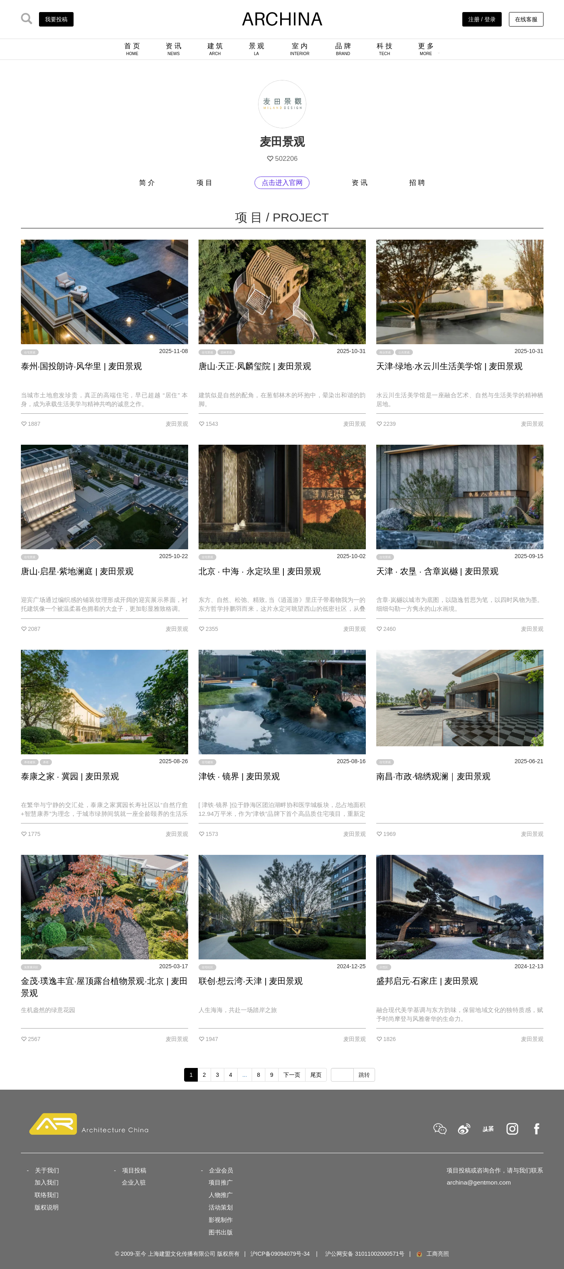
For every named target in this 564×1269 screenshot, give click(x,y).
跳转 (364, 1075)
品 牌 (343, 49)
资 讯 (173, 49)
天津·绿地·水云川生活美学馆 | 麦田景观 (449, 366)
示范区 (383, 967)
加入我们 (47, 1182)
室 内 (300, 49)
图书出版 (221, 1232)
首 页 (132, 49)
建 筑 (215, 49)
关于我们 (47, 1170)
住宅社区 (207, 967)
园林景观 (226, 352)
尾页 (316, 1075)
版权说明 (47, 1207)
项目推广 (221, 1182)
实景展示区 (31, 967)
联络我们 (47, 1194)
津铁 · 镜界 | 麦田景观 (239, 776)
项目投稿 (134, 1170)
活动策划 (221, 1207)
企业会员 (221, 1170)
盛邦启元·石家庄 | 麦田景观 (427, 981)
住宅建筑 (207, 762)
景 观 (257, 49)
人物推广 (221, 1194)
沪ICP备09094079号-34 (280, 1254)
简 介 (147, 183)
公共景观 (404, 352)
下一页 (291, 1075)
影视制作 (221, 1219)
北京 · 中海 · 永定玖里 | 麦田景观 (260, 571)
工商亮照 (432, 1254)
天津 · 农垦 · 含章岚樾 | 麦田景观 (437, 571)
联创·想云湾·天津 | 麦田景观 (251, 981)
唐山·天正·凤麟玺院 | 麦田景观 (255, 366)
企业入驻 (134, 1182)
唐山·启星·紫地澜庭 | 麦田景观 (77, 571)
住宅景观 (29, 352)
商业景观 (385, 352)
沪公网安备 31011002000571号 (364, 1254)
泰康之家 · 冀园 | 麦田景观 (70, 776)
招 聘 (417, 183)
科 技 (384, 49)
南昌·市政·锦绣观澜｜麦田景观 (433, 776)
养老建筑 (29, 762)
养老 (46, 762)
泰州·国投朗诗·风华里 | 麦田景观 (81, 366)
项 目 (204, 183)
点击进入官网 (282, 183)
